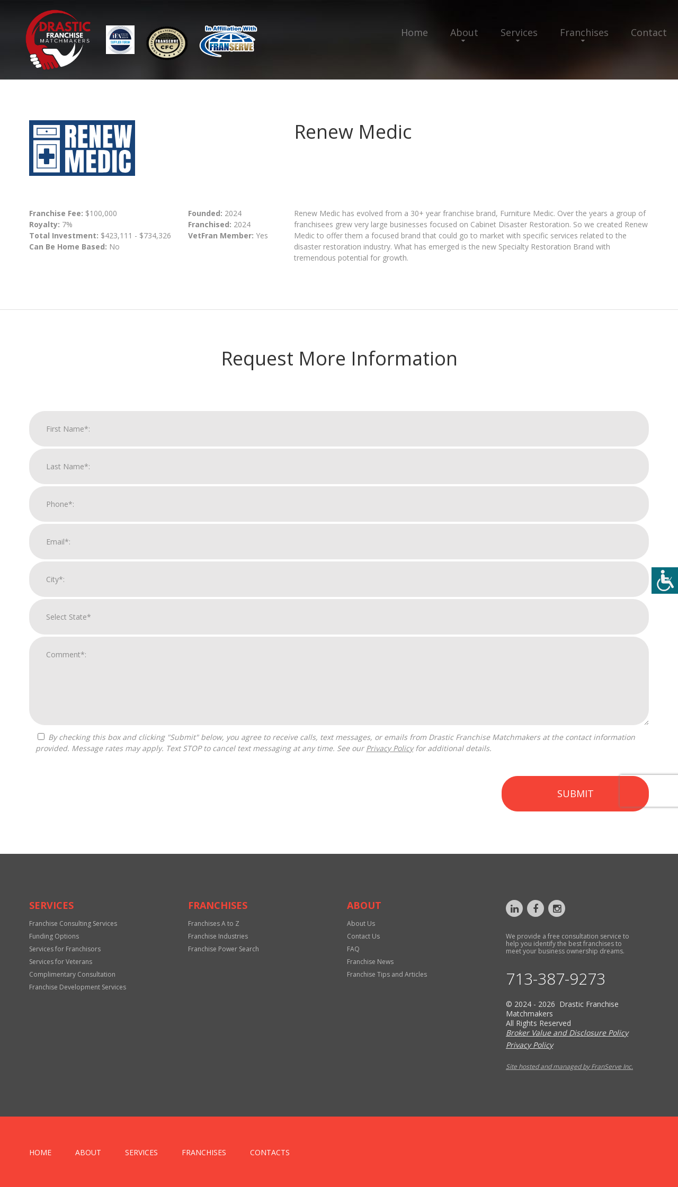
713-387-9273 (555, 979)
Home (414, 32)
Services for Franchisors (65, 948)
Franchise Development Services (77, 987)
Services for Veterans (60, 961)
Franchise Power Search (223, 948)
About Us (361, 923)
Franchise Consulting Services (73, 923)
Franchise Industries (218, 936)
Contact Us (363, 936)
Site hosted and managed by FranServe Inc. (569, 1066)
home (40, 1152)
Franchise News (370, 961)
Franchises (584, 32)
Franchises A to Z (213, 923)
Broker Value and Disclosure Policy (567, 1033)
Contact (649, 32)
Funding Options (54, 936)
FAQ (353, 948)
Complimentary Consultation (72, 974)
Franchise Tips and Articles (387, 974)
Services (519, 32)
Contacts (270, 1152)
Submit (575, 801)
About (464, 32)
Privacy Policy (389, 756)
